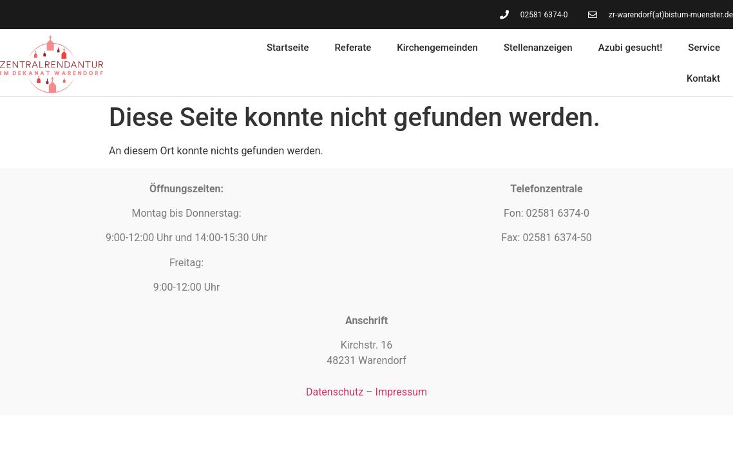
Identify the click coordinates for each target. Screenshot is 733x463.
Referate (352, 47)
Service (704, 47)
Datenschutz (334, 392)
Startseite (288, 47)
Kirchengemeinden (437, 47)
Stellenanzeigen (538, 47)
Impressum (402, 392)
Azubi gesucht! (630, 47)
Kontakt (703, 78)
